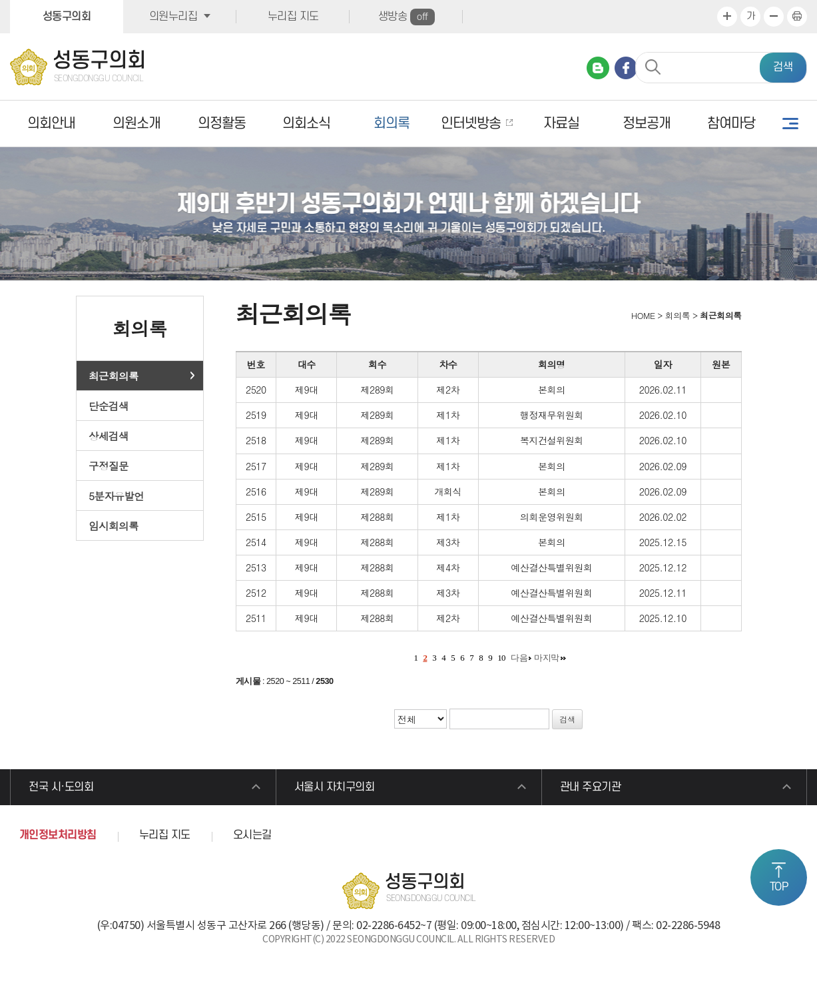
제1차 (447, 415)
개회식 (447, 491)
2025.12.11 (662, 592)
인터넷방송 (471, 123)
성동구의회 (67, 17)
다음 (519, 658)
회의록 (391, 123)
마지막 (546, 658)
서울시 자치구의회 (334, 787)
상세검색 (109, 435)
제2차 (447, 389)
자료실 (561, 123)
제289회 (377, 389)
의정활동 (222, 123)
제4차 (447, 567)
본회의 (551, 389)
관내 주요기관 (590, 787)
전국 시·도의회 (61, 787)
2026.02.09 (662, 466)
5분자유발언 (116, 495)
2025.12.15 (662, 542)
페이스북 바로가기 (626, 68)
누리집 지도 (293, 17)
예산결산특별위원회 (551, 567)
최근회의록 (113, 375)
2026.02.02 (662, 516)
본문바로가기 (0, 0)
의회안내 (51, 123)
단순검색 (109, 405)
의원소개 (136, 123)
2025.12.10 (662, 618)
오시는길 (252, 835)
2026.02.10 (662, 415)
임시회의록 (113, 525)
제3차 (447, 542)
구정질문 (109, 465)
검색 (783, 67)
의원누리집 (173, 17)
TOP (779, 887)
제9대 (306, 389)
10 (501, 658)
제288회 (377, 516)
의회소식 (306, 123)
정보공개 (647, 123)
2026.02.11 (662, 389)
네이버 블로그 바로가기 (598, 68)
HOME (642, 315)
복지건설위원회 (551, 440)
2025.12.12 (662, 567)
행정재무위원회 (551, 415)
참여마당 (731, 123)
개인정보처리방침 (58, 835)
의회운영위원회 (551, 516)
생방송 (406, 17)
